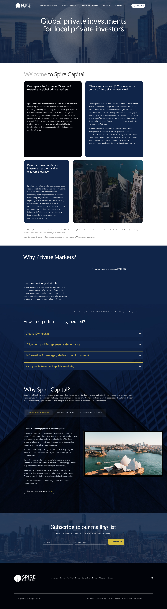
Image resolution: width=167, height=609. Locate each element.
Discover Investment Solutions (38, 491)
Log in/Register (138, 6)
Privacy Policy (101, 598)
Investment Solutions (48, 6)
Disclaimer (91, 598)
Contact (118, 6)
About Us (107, 6)
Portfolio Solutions (69, 6)
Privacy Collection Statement (132, 598)
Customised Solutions (89, 6)
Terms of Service (114, 598)
